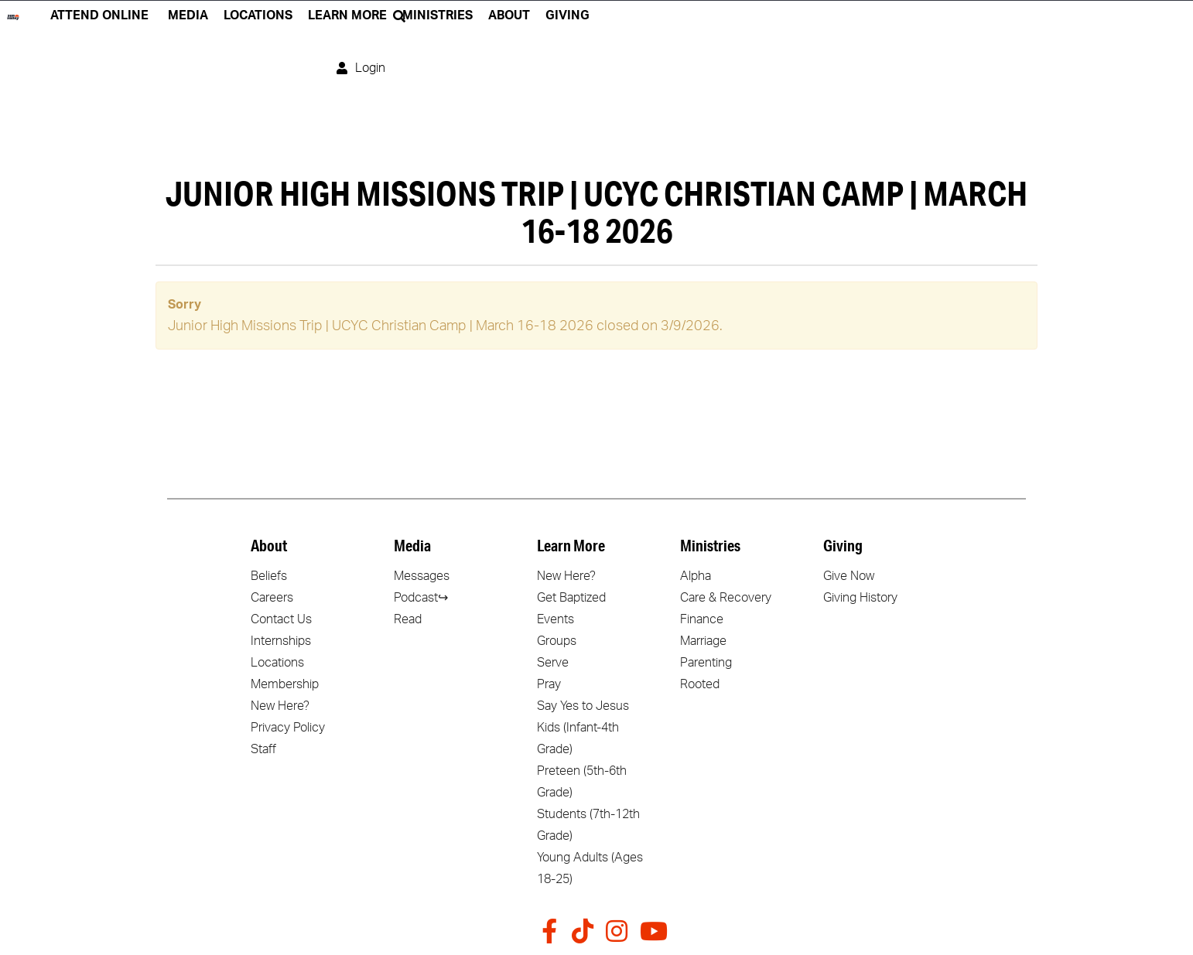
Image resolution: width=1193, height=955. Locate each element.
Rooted (700, 684)
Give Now (848, 576)
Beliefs (269, 576)
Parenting (706, 663)
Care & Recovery (725, 598)
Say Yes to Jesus (583, 706)
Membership (285, 684)
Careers (272, 598)
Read (408, 619)
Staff (263, 749)
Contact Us (281, 619)
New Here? (280, 706)
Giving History (860, 598)
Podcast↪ (421, 598)
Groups (556, 641)
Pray (549, 684)
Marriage (703, 641)
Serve (553, 663)
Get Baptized (571, 598)
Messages (422, 576)
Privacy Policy (288, 727)
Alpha (695, 576)
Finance (701, 619)
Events (555, 619)
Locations (277, 663)
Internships (281, 641)
